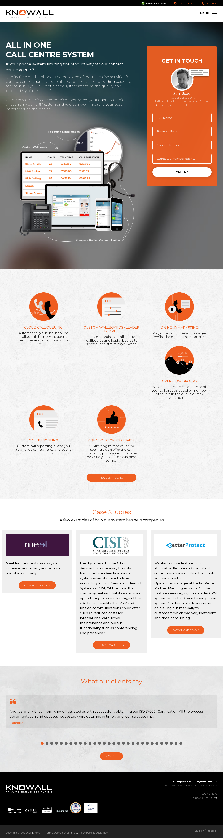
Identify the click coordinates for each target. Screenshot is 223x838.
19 (128, 743)
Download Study (37, 585)
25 (156, 743)
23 (147, 743)
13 (99, 743)
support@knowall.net (205, 797)
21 (137, 743)
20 (133, 743)
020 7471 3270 (212, 3)
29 (176, 743)
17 (118, 743)
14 (104, 743)
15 (109, 743)
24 (152, 743)
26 (161, 743)
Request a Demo (111, 477)
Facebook (211, 830)
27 (166, 743)
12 (94, 743)
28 (171, 743)
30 (180, 743)
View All (111, 756)
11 (90, 743)
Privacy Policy (77, 832)
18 (123, 743)
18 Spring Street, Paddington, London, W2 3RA (191, 783)
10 (85, 743)
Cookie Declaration (98, 832)
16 (113, 743)
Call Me (182, 172)
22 (142, 743)
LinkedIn (199, 830)
